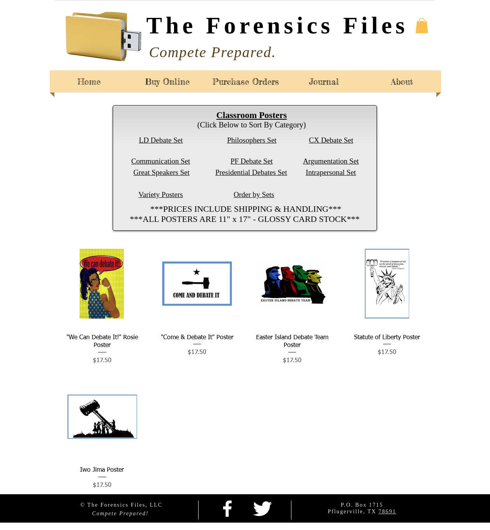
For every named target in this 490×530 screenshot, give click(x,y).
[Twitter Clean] (262, 509)
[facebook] (227, 509)
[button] (421, 25)
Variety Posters (160, 194)
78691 (387, 511)
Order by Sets (254, 194)
